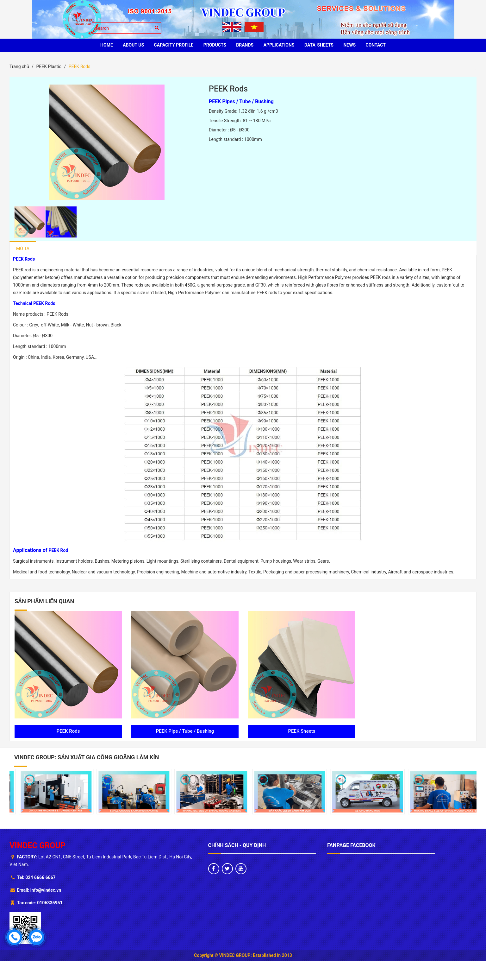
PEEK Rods (68, 731)
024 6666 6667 (40, 877)
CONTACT (376, 44)
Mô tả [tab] (22, 248)
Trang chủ (19, 66)
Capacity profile (174, 44)
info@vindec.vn (45, 890)
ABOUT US (133, 44)
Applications (279, 44)
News (349, 44)
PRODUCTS (214, 44)
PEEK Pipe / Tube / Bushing (185, 731)
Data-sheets (318, 44)
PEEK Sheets (301, 731)
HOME (106, 44)
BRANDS (244, 44)
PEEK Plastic (48, 66)
